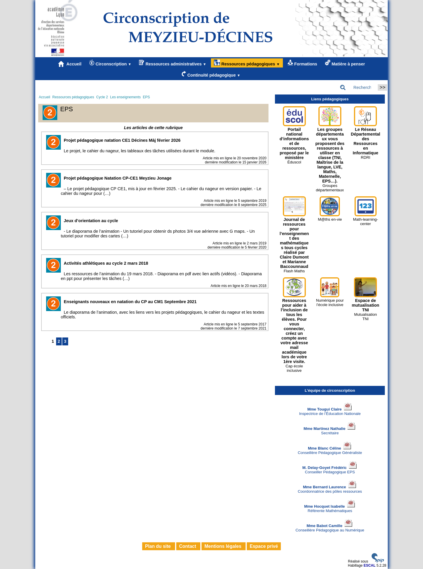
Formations (302, 63)
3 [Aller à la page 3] (65, 341)
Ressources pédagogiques (247, 63)
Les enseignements (125, 97)
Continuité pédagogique (211, 74)
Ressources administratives (172, 63)
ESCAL (370, 565)
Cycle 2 (102, 97)
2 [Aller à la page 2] (59, 341)
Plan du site (158, 546)
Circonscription (110, 63)
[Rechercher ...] (357, 87)
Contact (188, 546)
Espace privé (264, 546)
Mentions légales (223, 546)
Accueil (70, 64)
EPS (146, 97)
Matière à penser (345, 63)
